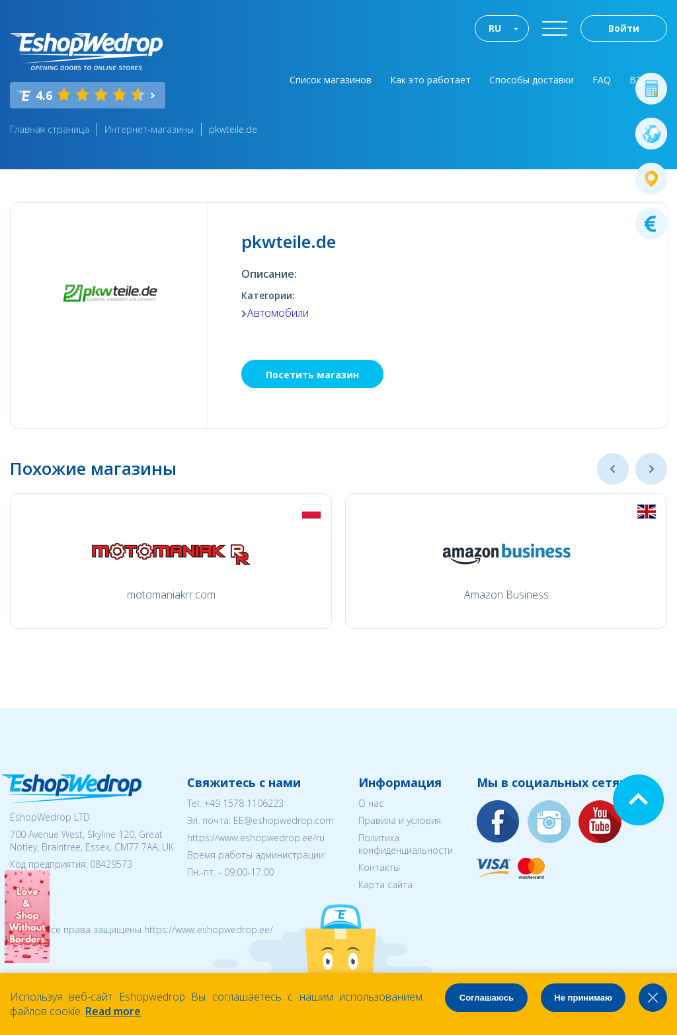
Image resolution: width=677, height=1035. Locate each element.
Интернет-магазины (149, 129)
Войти (623, 28)
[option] (171, 561)
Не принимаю (583, 998)
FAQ (601, 79)
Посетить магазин (312, 374)
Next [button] (651, 469)
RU (495, 28)
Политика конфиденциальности (405, 843)
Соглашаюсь (486, 998)
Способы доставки (531, 79)
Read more (113, 1011)
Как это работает (430, 79)
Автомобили (278, 313)
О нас (370, 803)
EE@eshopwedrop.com (283, 820)
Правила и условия (399, 820)
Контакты (379, 867)
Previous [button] (613, 469)
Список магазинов (331, 79)
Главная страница (49, 129)
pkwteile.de (233, 129)
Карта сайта (385, 884)
